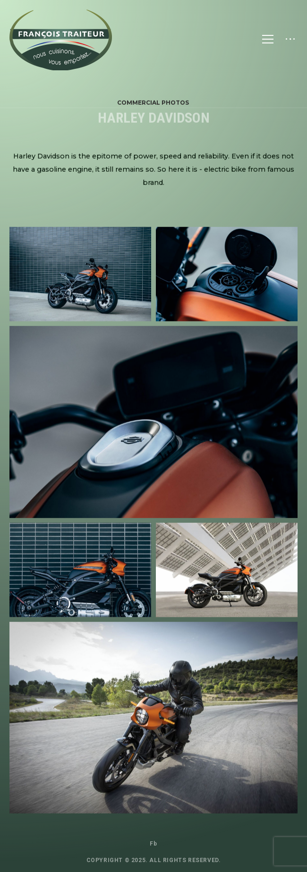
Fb (153, 843)
